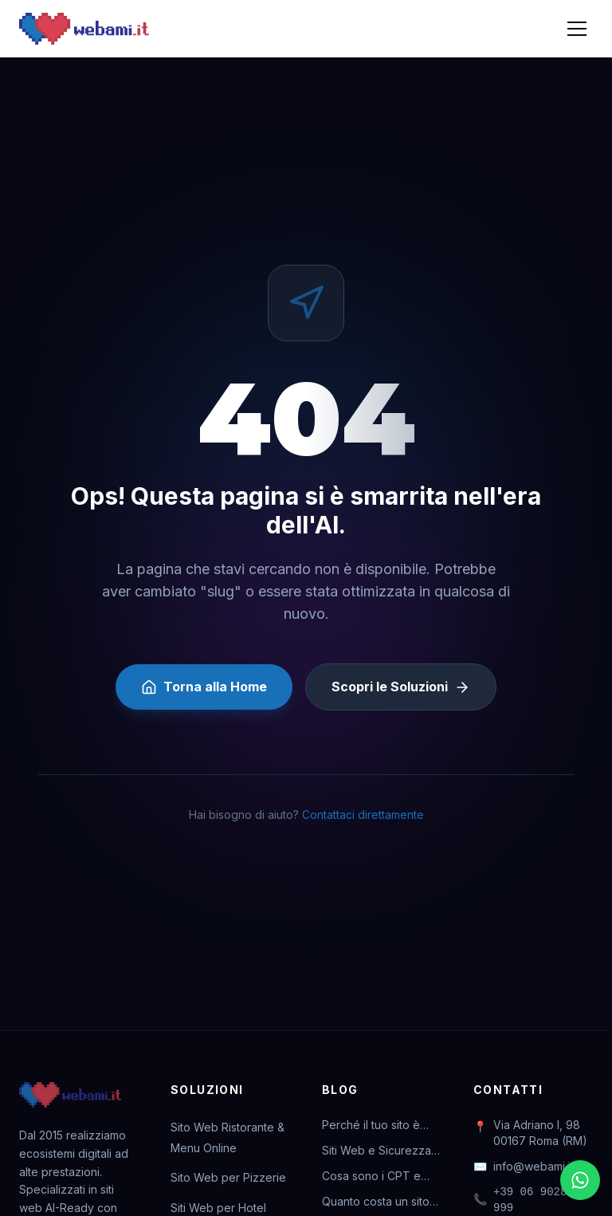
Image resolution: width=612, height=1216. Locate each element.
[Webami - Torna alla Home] (84, 29)
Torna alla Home (204, 687)
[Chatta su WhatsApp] (580, 1180)
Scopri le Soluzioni (401, 687)
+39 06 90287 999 (523, 1200)
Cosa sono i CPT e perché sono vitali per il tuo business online (379, 1176)
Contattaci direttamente (363, 814)
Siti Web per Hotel (218, 1207)
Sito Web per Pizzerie (228, 1177)
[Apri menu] (577, 29)
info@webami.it (523, 1167)
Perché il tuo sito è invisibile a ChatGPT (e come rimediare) (381, 1125)
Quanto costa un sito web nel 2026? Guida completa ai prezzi (378, 1202)
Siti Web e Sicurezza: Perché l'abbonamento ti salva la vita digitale (381, 1151)
